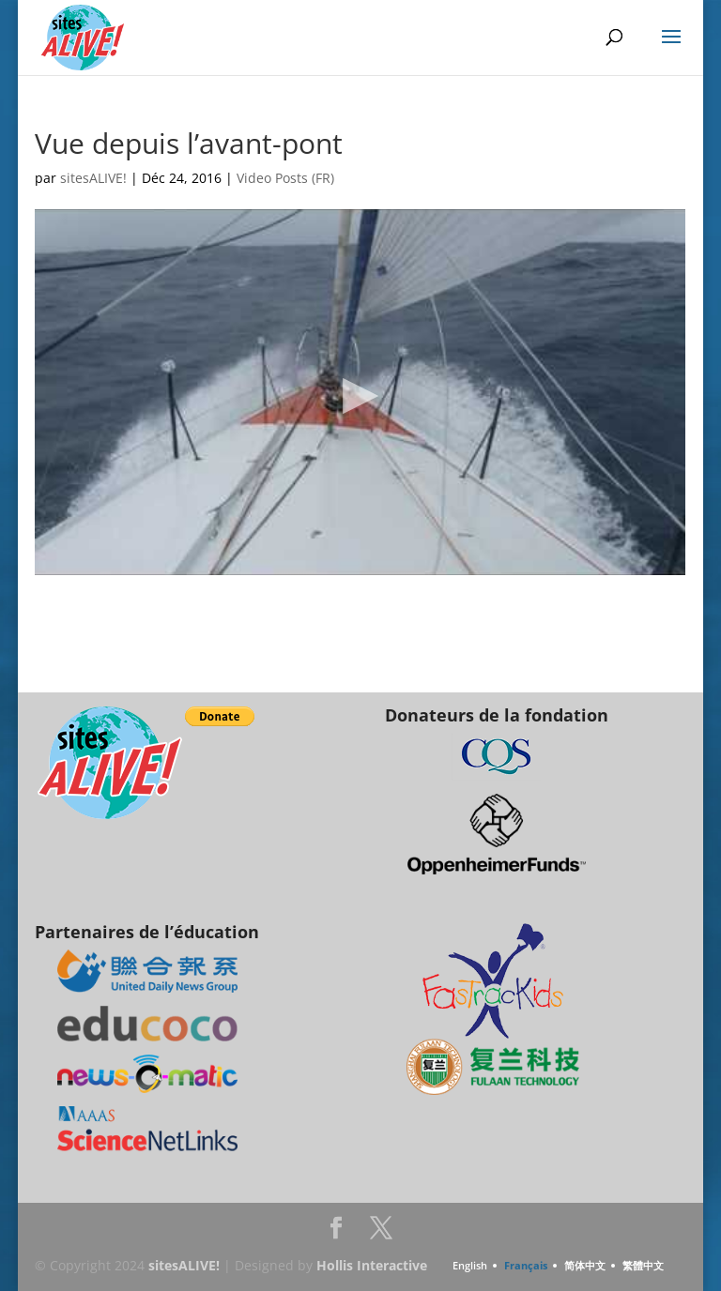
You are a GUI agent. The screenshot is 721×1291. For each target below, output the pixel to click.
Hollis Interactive (371, 1265)
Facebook (336, 1233)
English (470, 1265)
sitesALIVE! (93, 178)
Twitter (381, 1233)
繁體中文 (643, 1265)
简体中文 (585, 1265)
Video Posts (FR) (285, 178)
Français (525, 1265)
